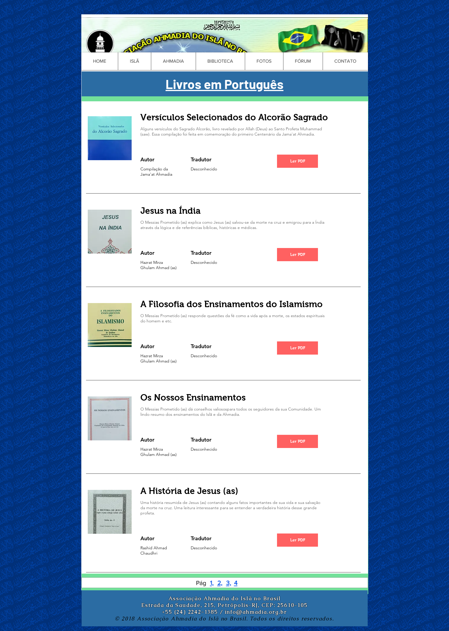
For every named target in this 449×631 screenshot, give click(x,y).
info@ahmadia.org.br (256, 611)
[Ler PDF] (297, 161)
